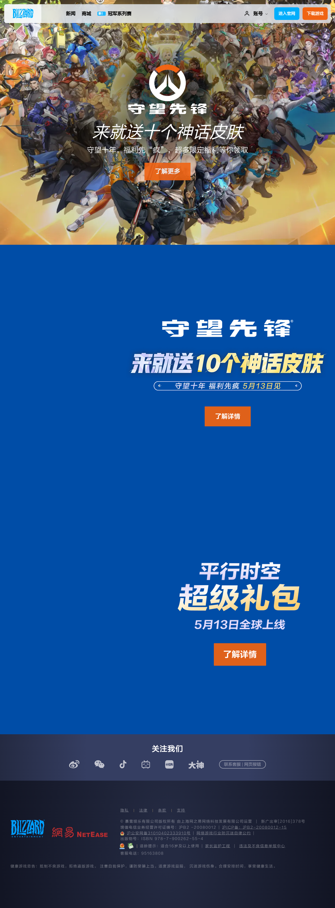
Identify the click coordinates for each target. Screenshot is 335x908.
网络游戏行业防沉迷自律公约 (224, 833)
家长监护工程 (217, 846)
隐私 (124, 810)
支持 (181, 810)
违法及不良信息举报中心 (262, 846)
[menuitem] (22, 13)
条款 (162, 810)
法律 (143, 810)
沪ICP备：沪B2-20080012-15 (254, 827)
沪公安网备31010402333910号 (155, 833)
